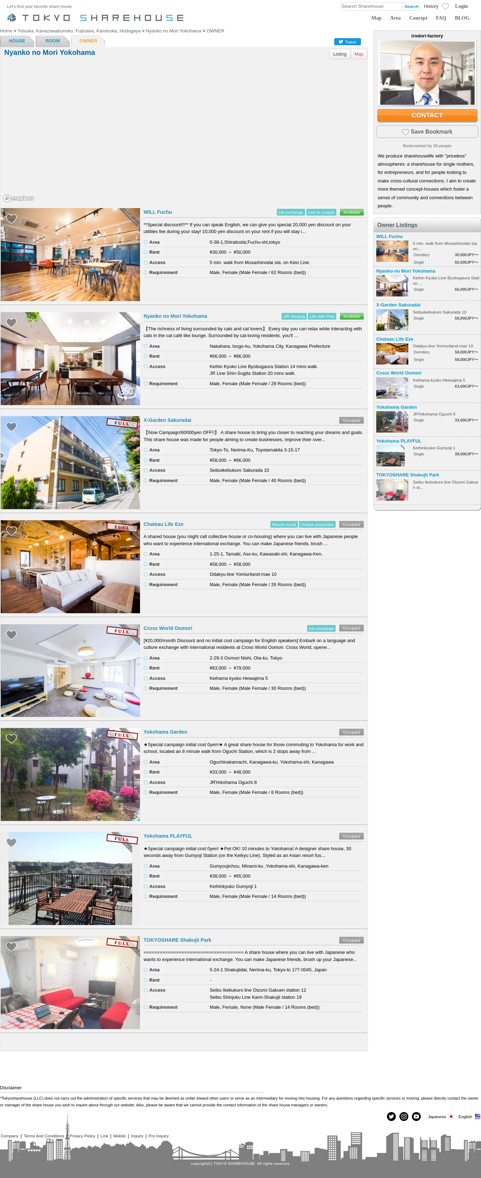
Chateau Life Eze (163, 524)
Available (351, 212)
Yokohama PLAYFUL (168, 836)
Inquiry (137, 1135)
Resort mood (284, 524)
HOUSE (17, 40)
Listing (340, 54)
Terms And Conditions (44, 1135)
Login (461, 6)
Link (104, 1135)
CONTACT (427, 115)
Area (395, 18)
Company (10, 1135)
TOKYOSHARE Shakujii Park (177, 940)
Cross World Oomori (168, 628)
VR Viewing (294, 316)
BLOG (462, 18)
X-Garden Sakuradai (167, 420)
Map (376, 18)
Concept (418, 18)
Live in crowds (321, 212)
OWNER (88, 40)
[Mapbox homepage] (18, 198)
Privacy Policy (82, 1135)
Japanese (441, 1116)
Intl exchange (291, 212)
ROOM (53, 40)
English (470, 1116)
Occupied (351, 420)
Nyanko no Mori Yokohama (175, 316)
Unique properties (317, 524)
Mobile (119, 1135)
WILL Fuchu (158, 212)
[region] (184, 133)
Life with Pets (322, 316)
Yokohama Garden (165, 732)
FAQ (441, 18)
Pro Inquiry (159, 1135)
